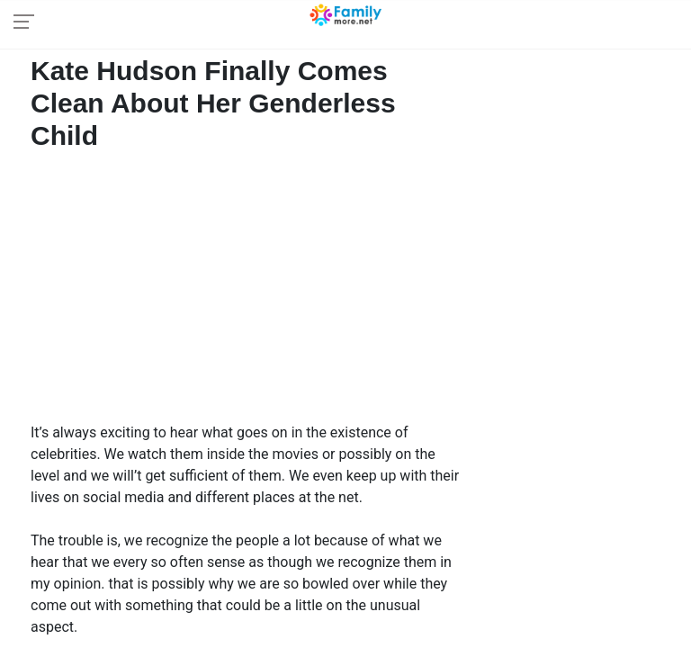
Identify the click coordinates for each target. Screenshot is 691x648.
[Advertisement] (248, 292)
